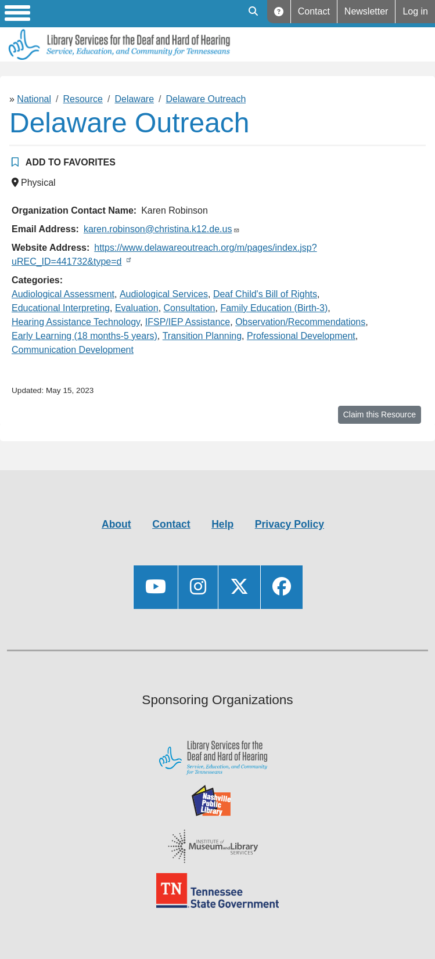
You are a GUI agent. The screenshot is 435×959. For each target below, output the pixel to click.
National (34, 99)
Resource (83, 99)
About (116, 524)
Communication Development (73, 350)
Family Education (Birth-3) (274, 308)
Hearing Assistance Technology (76, 322)
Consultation (189, 308)
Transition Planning (202, 336)
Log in (415, 11)
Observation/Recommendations (300, 322)
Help (279, 11)
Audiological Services (164, 294)
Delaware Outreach (206, 99)
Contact (314, 11)
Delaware (134, 99)
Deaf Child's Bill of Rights (265, 294)
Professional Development (301, 336)
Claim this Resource (379, 414)
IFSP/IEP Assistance (187, 322)
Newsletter (366, 11)
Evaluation (137, 308)
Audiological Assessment (63, 294)
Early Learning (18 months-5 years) (84, 336)
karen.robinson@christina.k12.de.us (158, 229)
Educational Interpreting (61, 308)
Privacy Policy (289, 524)
